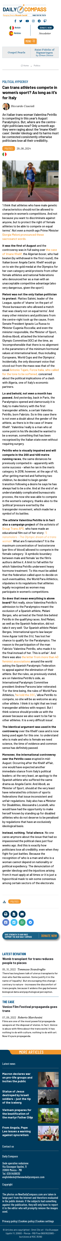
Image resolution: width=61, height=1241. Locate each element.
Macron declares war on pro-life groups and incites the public (17, 1077)
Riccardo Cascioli (22, 106)
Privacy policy (9, 1221)
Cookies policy (26, 1221)
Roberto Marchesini (30, 1017)
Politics (37, 65)
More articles (31, 1052)
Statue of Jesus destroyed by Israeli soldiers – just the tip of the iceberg (16, 1097)
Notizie (17, 27)
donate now (46, 27)
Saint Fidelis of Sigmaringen (44, 51)
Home (25, 65)
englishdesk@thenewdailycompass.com (23, 1177)
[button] (30, 41)
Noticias (17, 33)
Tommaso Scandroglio (31, 969)
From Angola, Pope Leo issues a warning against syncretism (16, 1131)
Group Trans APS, (13, 528)
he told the (25, 695)
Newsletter (45, 33)
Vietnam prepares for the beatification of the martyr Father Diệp (17, 1113)
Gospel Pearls (16, 52)
